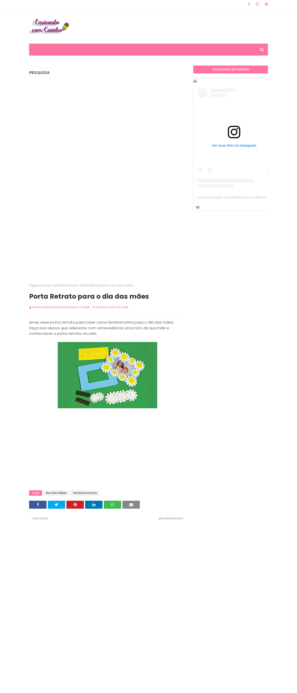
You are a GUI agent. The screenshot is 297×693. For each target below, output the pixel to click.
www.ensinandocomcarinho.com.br (61, 307)
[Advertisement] (177, 26)
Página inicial (39, 285)
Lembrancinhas (65, 285)
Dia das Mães (56, 493)
